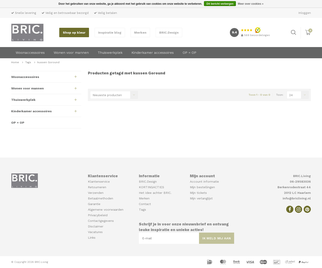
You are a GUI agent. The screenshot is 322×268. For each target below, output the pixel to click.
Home (15, 62)
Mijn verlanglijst (201, 198)
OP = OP (189, 53)
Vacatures (95, 232)
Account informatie (204, 181)
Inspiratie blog (109, 32)
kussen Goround (48, 62)
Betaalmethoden (100, 198)
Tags (28, 62)
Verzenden (96, 193)
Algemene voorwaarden (105, 209)
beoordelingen (255, 35)
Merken (140, 32)
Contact (145, 204)
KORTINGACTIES (151, 187)
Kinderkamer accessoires (152, 53)
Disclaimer (95, 226)
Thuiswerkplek (110, 53)
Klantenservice (99, 181)
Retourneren (97, 187)
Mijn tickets (198, 193)
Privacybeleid (98, 215)
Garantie (94, 204)
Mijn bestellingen (202, 187)
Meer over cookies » (250, 3)
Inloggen (305, 13)
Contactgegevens (101, 221)
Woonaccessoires (30, 53)
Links (91, 237)
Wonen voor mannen (71, 53)
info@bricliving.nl (297, 198)
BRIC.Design (169, 32)
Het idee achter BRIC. (155, 193)
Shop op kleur (74, 32)
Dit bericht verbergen (219, 3)
